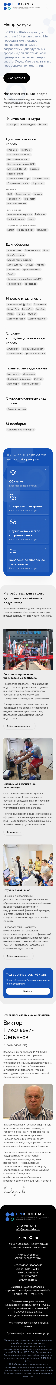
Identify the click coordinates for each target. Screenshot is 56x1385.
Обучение (16, 481)
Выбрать (28, 991)
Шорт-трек (38, 183)
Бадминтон (40, 304)
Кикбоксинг (13, 269)
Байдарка (40, 214)
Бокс (45, 250)
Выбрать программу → (18, 956)
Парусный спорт (31, 383)
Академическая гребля (19, 214)
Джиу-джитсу (14, 264)
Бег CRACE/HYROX (17, 169)
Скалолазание (14, 353)
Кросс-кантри (23, 194)
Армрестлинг (14, 250)
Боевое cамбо (32, 250)
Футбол (32, 314)
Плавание (12, 150)
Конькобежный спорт (18, 178)
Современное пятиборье (20, 429)
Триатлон (26, 150)
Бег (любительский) (17, 159)
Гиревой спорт (15, 173)
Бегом (10, 229)
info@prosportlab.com (28, 1229)
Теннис (21, 314)
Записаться (16, 78)
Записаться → (14, 832)
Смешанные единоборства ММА (24, 279)
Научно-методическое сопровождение (24, 533)
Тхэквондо (30, 283)
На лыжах (42, 229)
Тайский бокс (14, 283)
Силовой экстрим (16, 409)
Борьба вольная (15, 255)
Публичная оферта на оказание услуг (28, 1333)
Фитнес (42, 124)
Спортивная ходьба (17, 183)
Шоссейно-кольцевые (19, 379)
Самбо (10, 274)
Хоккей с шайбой (37, 318)
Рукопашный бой (31, 269)
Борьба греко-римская (19, 260)
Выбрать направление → (20, 726)
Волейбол (27, 309)
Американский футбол (18, 304)
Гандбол (40, 309)
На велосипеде (25, 229)
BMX (9, 194)
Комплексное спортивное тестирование (27, 562)
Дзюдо (29, 264)
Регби (10, 314)
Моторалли (29, 374)
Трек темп (29, 198)
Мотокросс (13, 374)
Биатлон (34, 169)
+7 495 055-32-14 (25, 1225)
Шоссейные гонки (16, 203)
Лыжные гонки (40, 178)
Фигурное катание (35, 353)
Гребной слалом (15, 219)
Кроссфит (12, 124)
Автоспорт (13, 383)
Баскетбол (13, 309)
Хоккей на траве (16, 318)
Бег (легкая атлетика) (18, 154)
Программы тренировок (25, 506)
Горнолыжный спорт (32, 349)
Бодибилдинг (28, 124)
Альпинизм (13, 349)
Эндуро (38, 194)
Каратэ (40, 264)
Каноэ (31, 219)
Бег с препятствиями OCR (21, 164)
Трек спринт (13, 198)
